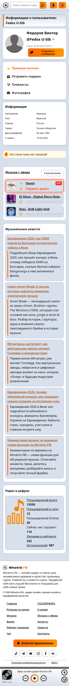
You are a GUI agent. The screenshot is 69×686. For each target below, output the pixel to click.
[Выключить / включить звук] (64, 672)
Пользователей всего (42, 500)
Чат (9, 633)
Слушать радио (37, 189)
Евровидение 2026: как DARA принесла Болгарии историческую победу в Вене (32, 243)
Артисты (43, 621)
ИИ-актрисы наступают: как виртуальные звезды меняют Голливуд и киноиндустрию (28, 348)
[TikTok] (16, 653)
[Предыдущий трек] (25, 678)
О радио (43, 609)
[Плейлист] (64, 679)
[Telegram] (23, 653)
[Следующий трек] (43, 678)
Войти (53, 5)
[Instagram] (38, 653)
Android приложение (35, 643)
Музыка (12, 615)
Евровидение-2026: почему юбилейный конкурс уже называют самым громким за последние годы (33, 396)
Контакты (44, 633)
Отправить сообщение (42, 52)
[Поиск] (29, 5)
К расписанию (52, 173)
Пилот (30, 183)
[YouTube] (30, 653)
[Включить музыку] (35, 678)
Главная (12, 603)
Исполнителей (37, 545)
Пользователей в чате (42, 509)
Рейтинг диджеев (18, 627)
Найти (42, 5)
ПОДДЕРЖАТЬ (46, 603)
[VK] (53, 653)
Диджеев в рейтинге (41, 536)
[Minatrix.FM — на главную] (6, 5)
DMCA (54, 662)
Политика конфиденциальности (28, 662)
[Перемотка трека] (44, 202)
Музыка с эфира (48, 615)
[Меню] (62, 5)
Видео (11, 621)
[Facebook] (45, 653)
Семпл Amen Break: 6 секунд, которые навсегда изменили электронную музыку (28, 291)
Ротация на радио (18, 609)
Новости (43, 627)
